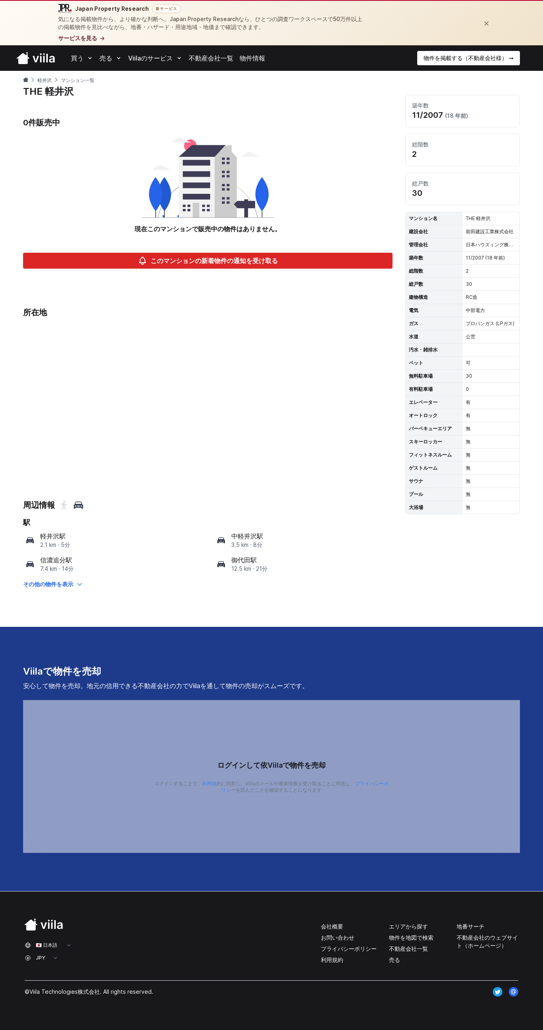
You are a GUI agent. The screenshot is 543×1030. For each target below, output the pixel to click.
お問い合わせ (337, 937)
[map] (30, 540)
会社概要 (332, 926)
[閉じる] (486, 23)
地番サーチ (470, 926)
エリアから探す (408, 926)
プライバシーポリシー (349, 948)
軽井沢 (44, 80)
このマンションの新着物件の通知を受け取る (208, 260)
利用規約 (332, 959)
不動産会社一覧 (408, 948)
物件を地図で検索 (411, 937)
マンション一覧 (77, 80)
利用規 (209, 783)
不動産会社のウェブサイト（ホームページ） (487, 941)
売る (394, 959)
